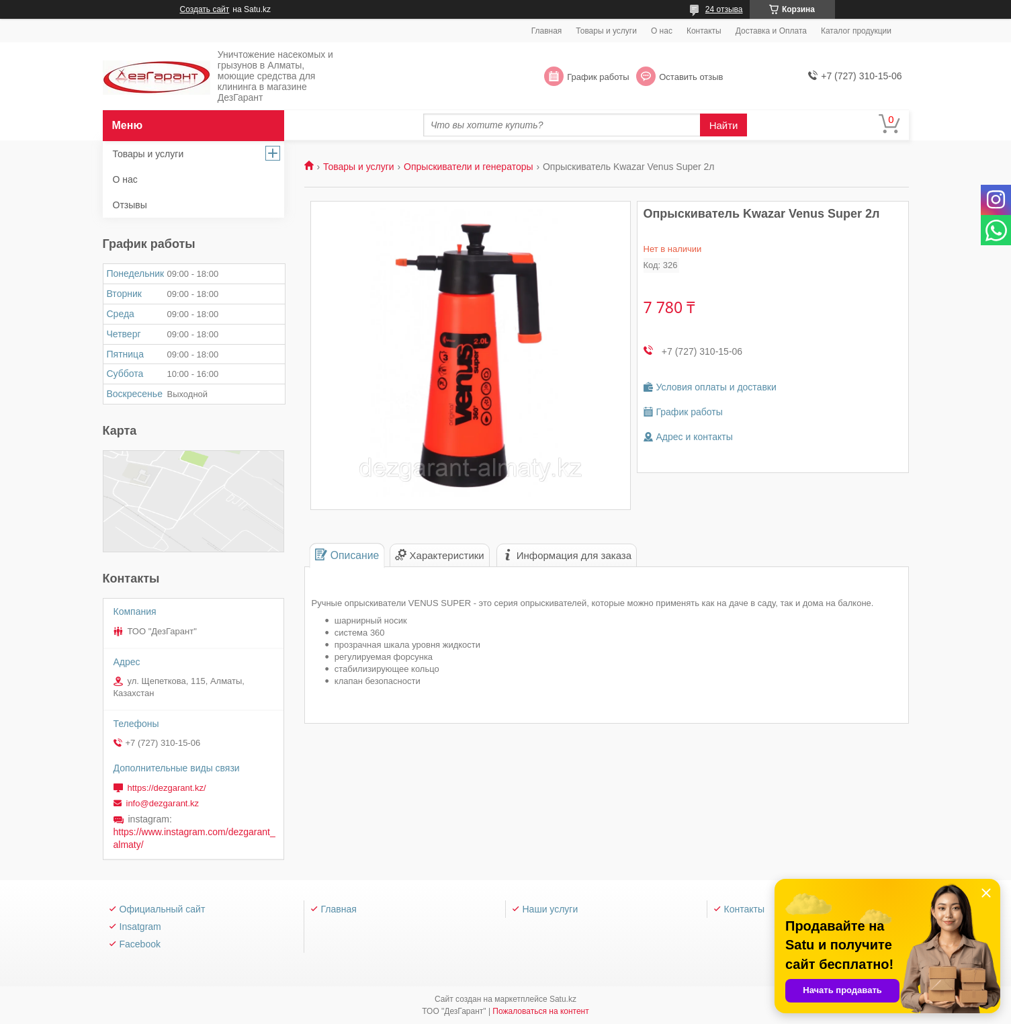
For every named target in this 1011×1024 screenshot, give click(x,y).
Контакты (704, 31)
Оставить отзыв (691, 77)
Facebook (140, 944)
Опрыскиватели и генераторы (468, 166)
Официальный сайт (163, 909)
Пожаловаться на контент (540, 1011)
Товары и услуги (606, 31)
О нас (661, 31)
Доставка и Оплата (771, 31)
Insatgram (140, 926)
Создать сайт (205, 9)
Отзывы (130, 205)
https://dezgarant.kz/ (167, 788)
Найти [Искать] (723, 125)
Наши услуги (550, 909)
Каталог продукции (856, 31)
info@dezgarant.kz (163, 803)
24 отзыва (724, 9)
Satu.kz (563, 999)
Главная (546, 31)
